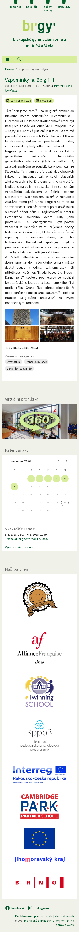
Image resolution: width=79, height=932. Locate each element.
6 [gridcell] (14, 486)
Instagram (38, 908)
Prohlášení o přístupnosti (33, 916)
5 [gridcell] (65, 478)
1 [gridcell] (31, 478)
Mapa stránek (64, 916)
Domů (9, 69)
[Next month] (66, 461)
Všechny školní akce (19, 547)
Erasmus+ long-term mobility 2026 (26, 539)
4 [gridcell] (56, 478)
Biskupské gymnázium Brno (41, 921)
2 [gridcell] (39, 478)
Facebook (14, 908)
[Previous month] (58, 461)
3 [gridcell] (48, 478)
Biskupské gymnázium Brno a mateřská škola (39, 39)
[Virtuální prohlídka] (39, 421)
